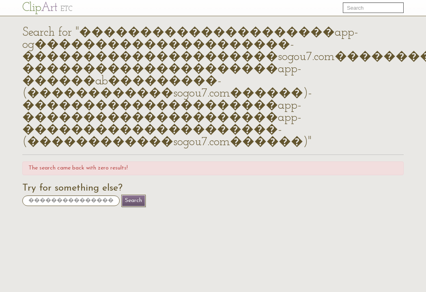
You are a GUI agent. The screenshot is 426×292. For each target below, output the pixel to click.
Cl (47, 8)
